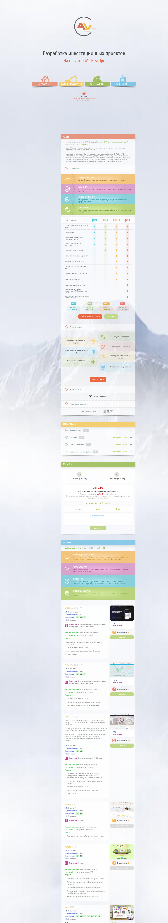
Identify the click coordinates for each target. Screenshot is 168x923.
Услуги (45, 84)
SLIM (94, 220)
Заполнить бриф (98, 379)
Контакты (97, 84)
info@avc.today (116, 476)
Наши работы (71, 84)
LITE (105, 220)
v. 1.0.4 (75, 608)
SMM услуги (111, 316)
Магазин (123, 84)
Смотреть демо (117, 626)
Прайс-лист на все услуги (90, 316)
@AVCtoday (79, 476)
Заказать (122, 637)
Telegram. (88, 571)
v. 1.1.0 (71, 716)
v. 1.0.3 (75, 665)
